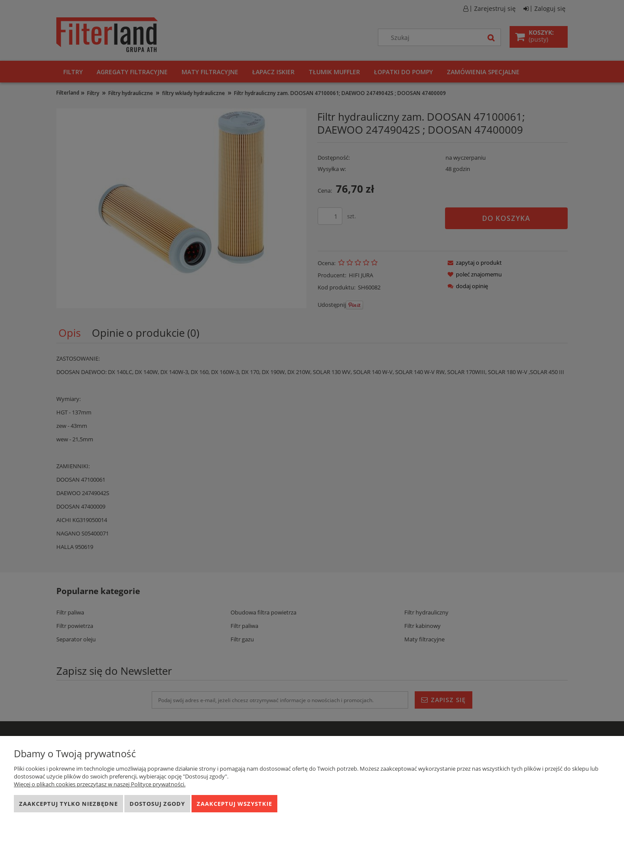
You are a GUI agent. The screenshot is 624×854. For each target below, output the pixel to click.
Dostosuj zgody (157, 804)
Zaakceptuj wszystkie (234, 804)
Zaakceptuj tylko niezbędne (68, 804)
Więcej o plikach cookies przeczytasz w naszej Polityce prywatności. (99, 784)
